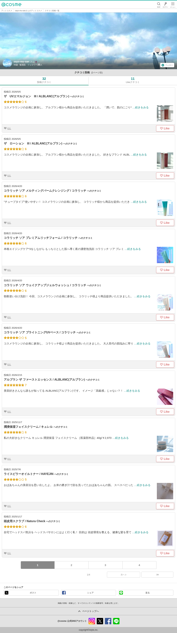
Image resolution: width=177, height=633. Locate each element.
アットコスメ (6, 11)
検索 (159, 5)
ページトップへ (90, 611)
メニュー (173, 5)
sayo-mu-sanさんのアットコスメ (28, 11)
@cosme (11, 5)
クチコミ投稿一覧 (52, 11)
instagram (92, 621)
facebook (108, 621)
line (116, 621)
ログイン (165, 5)
